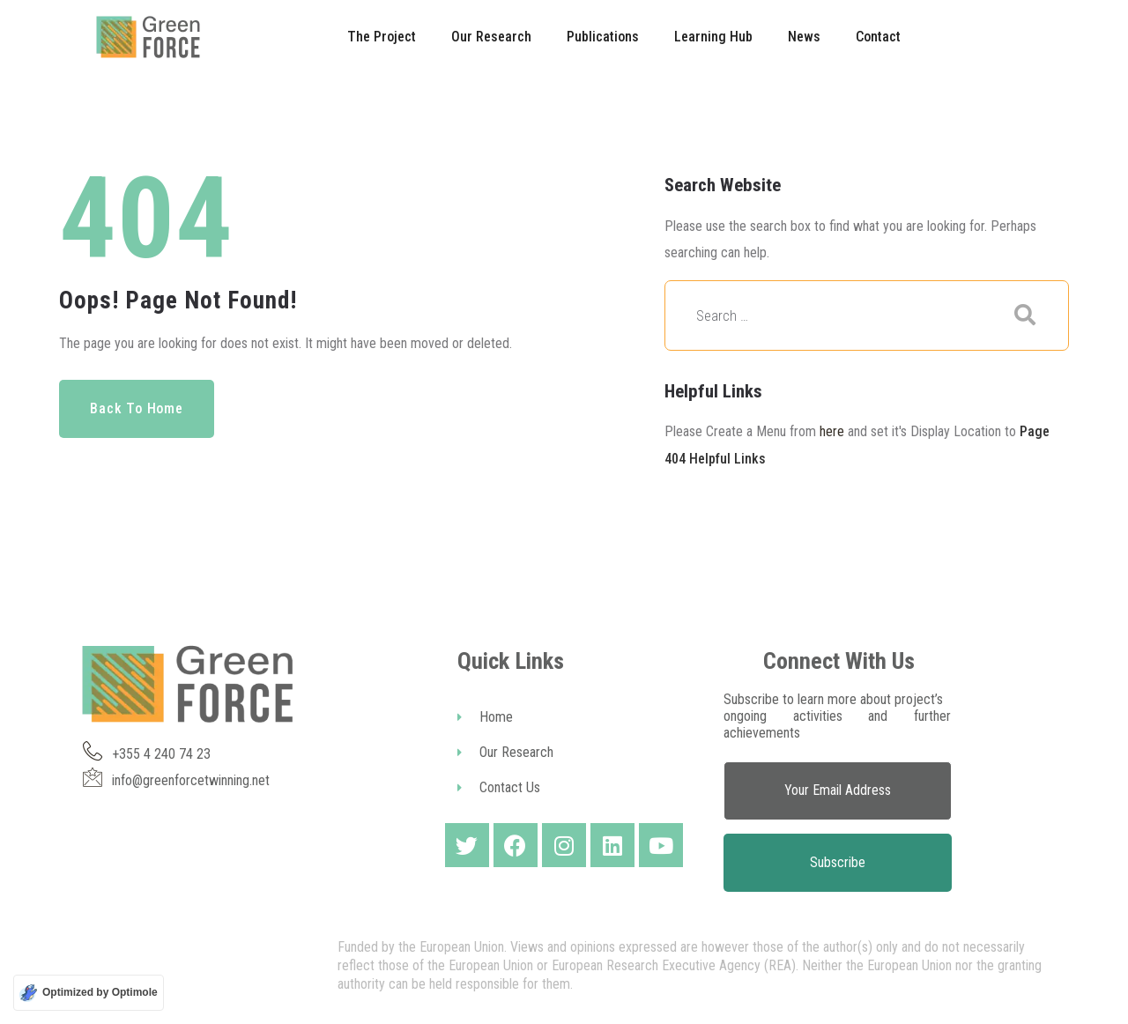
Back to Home (136, 408)
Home (485, 717)
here (832, 431)
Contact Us (498, 787)
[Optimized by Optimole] (88, 993)
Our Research (505, 752)
